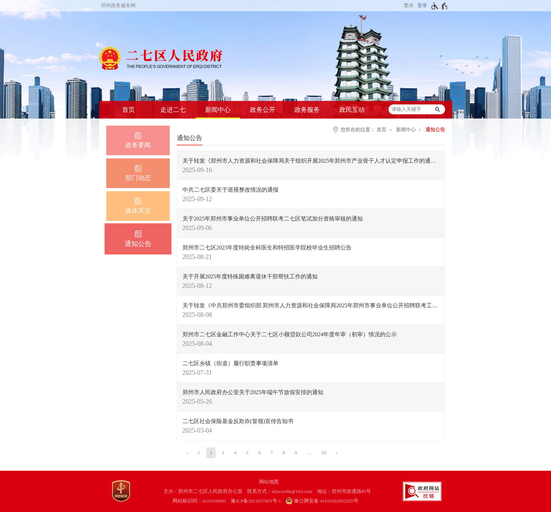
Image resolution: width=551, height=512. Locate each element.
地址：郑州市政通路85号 (344, 491)
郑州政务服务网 (118, 5)
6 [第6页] (259, 452)
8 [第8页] (283, 452)
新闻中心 (217, 109)
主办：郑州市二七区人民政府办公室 (202, 491)
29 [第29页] (323, 452)
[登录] (421, 5)
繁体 (409, 5)
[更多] (309, 452)
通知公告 (435, 129)
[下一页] (336, 452)
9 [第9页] (296, 452)
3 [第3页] (223, 452)
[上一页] (187, 452)
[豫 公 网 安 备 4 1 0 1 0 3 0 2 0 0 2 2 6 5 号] (325, 501)
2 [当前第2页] (211, 452)
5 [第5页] (247, 452)
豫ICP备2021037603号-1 (256, 501)
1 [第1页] (199, 452)
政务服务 (307, 109)
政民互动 (352, 109)
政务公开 (262, 109)
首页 (128, 109)
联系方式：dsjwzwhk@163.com (279, 491)
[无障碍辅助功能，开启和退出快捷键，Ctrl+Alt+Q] (440, 6)
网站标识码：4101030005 (199, 501)
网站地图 (269, 481)
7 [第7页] (271, 452)
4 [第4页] (235, 452)
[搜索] (437, 109)
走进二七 (173, 109)
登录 (422, 5)
